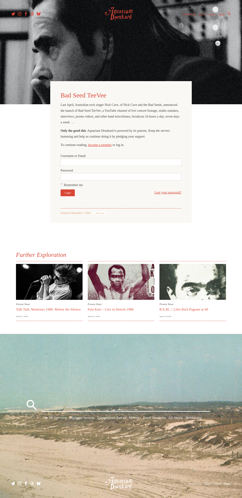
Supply (221, 14)
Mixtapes (135, 417)
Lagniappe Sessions (82, 417)
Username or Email (73, 156)
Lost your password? (167, 192)
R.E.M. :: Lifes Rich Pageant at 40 (183, 309)
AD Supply (175, 417)
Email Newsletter (154, 417)
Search (229, 13)
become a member (100, 145)
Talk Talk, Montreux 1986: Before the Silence (48, 309)
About (201, 14)
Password (67, 170)
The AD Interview (55, 417)
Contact (211, 14)
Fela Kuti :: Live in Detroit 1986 (111, 309)
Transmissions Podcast (111, 417)
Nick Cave (99, 213)
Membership (189, 14)
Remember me (73, 185)
